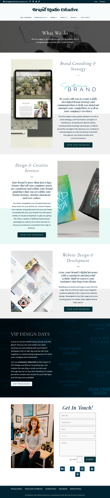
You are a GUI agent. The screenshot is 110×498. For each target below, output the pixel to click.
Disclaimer (63, 488)
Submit (90, 459)
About (63, 17)
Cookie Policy (50, 488)
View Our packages (78, 145)
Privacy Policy (16, 488)
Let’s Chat (85, 17)
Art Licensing (25, 17)
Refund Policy (75, 488)
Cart (95, 1)
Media (53, 17)
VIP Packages (21, 384)
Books (73, 17)
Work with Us (40, 17)
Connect (102, 1)
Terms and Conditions (34, 488)
